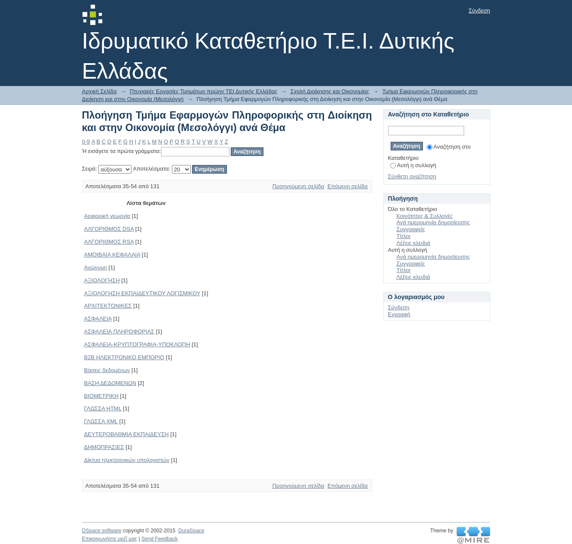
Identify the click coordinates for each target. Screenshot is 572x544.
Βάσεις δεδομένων (107, 370)
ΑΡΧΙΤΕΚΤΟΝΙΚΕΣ (108, 306)
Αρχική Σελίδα (99, 91)
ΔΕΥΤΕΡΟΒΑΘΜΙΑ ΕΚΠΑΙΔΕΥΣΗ (126, 434)
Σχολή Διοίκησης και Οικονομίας (330, 91)
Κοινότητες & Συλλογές (425, 216)
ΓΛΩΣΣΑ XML (101, 421)
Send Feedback (159, 539)
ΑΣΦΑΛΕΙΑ (98, 318)
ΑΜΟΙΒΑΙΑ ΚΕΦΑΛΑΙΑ (112, 254)
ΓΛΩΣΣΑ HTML (103, 408)
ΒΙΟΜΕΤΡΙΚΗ (101, 396)
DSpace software (102, 531)
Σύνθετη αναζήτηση (412, 176)
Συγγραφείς (411, 229)
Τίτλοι (403, 236)
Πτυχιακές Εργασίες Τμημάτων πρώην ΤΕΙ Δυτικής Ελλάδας (204, 91)
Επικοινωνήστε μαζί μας (110, 539)
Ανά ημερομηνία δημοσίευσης (433, 222)
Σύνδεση (479, 10)
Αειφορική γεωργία (107, 216)
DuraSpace (191, 531)
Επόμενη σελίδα (347, 186)
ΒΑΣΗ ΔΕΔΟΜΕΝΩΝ (110, 383)
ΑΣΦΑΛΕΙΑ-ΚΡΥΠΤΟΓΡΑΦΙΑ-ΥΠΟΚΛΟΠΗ (137, 344)
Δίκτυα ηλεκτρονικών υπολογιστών (127, 460)
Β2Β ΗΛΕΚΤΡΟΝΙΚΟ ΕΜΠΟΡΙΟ (124, 357)
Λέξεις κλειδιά (413, 243)
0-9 (86, 141)
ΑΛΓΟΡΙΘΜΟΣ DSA (109, 229)
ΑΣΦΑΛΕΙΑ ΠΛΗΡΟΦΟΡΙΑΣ (119, 331)
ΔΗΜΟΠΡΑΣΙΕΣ (104, 447)
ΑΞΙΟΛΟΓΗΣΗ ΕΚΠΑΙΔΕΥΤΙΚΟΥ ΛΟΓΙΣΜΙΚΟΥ (142, 293)
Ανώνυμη (95, 267)
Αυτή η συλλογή (413, 165)
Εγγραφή (399, 314)
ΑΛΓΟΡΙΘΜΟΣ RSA (109, 241)
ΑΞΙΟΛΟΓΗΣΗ (102, 280)
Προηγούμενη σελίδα (298, 186)
